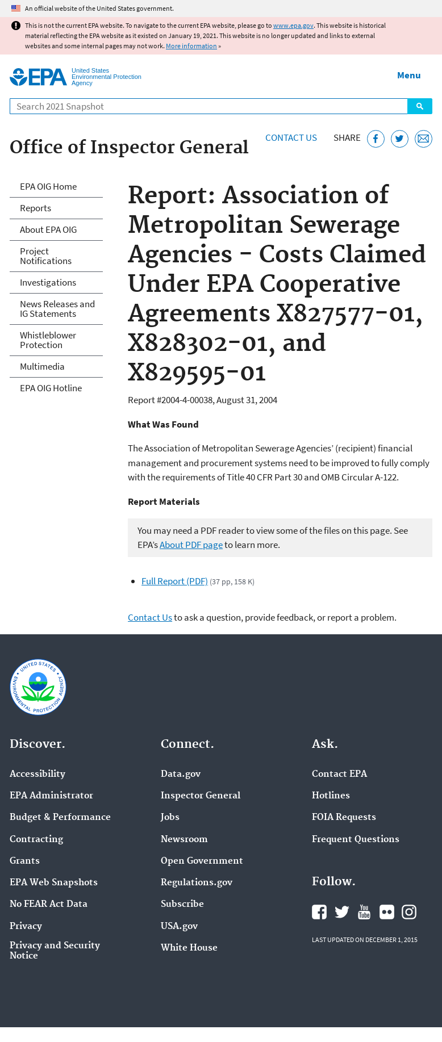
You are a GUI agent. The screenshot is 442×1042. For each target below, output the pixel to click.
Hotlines (331, 796)
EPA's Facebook (319, 912)
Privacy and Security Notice (55, 951)
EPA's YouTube (364, 912)
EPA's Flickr (387, 912)
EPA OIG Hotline (51, 388)
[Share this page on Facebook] (376, 139)
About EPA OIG (48, 229)
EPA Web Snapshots (54, 883)
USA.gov (179, 927)
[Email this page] (423, 139)
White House (189, 948)
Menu (409, 75)
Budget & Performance (60, 818)
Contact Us (291, 137)
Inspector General (200, 796)
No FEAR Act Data (48, 904)
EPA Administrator (51, 796)
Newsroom (184, 840)
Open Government (202, 861)
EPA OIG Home (48, 186)
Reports (35, 208)
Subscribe (182, 904)
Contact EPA (339, 774)
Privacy (26, 927)
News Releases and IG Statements (57, 309)
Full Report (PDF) (174, 581)
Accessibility (37, 774)
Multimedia (42, 366)
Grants (25, 861)
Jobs (170, 818)
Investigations (48, 282)
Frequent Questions (355, 840)
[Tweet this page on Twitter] (399, 139)
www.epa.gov (293, 25)
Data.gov (181, 774)
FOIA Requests (344, 818)
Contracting (36, 840)
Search (419, 106)
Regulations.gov (196, 883)
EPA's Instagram (409, 912)
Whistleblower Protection (48, 340)
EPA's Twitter (342, 912)
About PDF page (191, 544)
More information (191, 45)
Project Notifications (46, 256)
